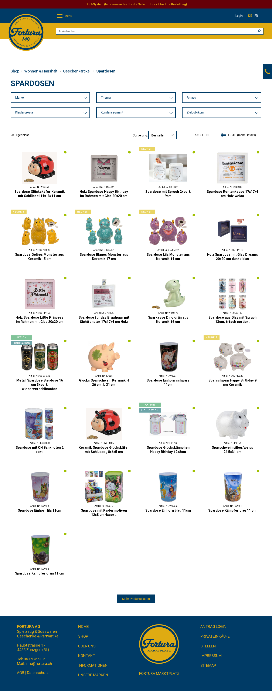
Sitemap (208, 665)
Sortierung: (140, 135)
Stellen (208, 646)
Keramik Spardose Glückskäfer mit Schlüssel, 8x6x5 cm (104, 450)
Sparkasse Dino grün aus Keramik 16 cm (168, 319)
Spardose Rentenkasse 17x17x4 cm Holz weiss (232, 194)
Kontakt (86, 655)
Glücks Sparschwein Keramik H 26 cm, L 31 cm (104, 382)
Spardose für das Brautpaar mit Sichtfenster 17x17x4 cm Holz (104, 319)
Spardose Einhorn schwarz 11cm (168, 382)
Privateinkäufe (215, 636)
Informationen (93, 665)
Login (239, 15)
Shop (15, 71)
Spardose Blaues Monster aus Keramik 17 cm (104, 257)
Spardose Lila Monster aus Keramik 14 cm (168, 257)
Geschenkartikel (77, 71)
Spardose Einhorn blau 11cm (168, 510)
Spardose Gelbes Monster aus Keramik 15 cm (39, 257)
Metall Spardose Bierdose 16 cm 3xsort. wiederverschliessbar (39, 384)
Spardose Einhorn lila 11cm (39, 510)
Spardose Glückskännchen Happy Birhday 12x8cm (168, 450)
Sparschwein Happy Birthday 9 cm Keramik (232, 382)
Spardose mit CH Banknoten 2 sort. (40, 450)
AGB (20, 672)
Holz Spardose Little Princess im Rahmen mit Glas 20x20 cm (40, 319)
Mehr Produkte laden (136, 598)
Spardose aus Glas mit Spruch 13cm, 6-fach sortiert (232, 319)
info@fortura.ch (39, 663)
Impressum (211, 655)
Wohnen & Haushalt (41, 71)
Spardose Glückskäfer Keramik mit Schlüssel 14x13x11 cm (39, 194)
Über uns (87, 646)
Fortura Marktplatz (159, 673)
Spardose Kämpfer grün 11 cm (39, 573)
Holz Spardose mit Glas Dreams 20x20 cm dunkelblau (232, 257)
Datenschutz (38, 672)
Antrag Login (213, 626)
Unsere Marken (93, 675)
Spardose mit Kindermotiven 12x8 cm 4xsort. (104, 512)
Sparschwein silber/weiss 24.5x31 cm (232, 450)
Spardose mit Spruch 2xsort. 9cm (168, 194)
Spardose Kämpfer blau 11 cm (232, 510)
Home (83, 626)
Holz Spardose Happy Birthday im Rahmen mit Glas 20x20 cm (104, 194)
